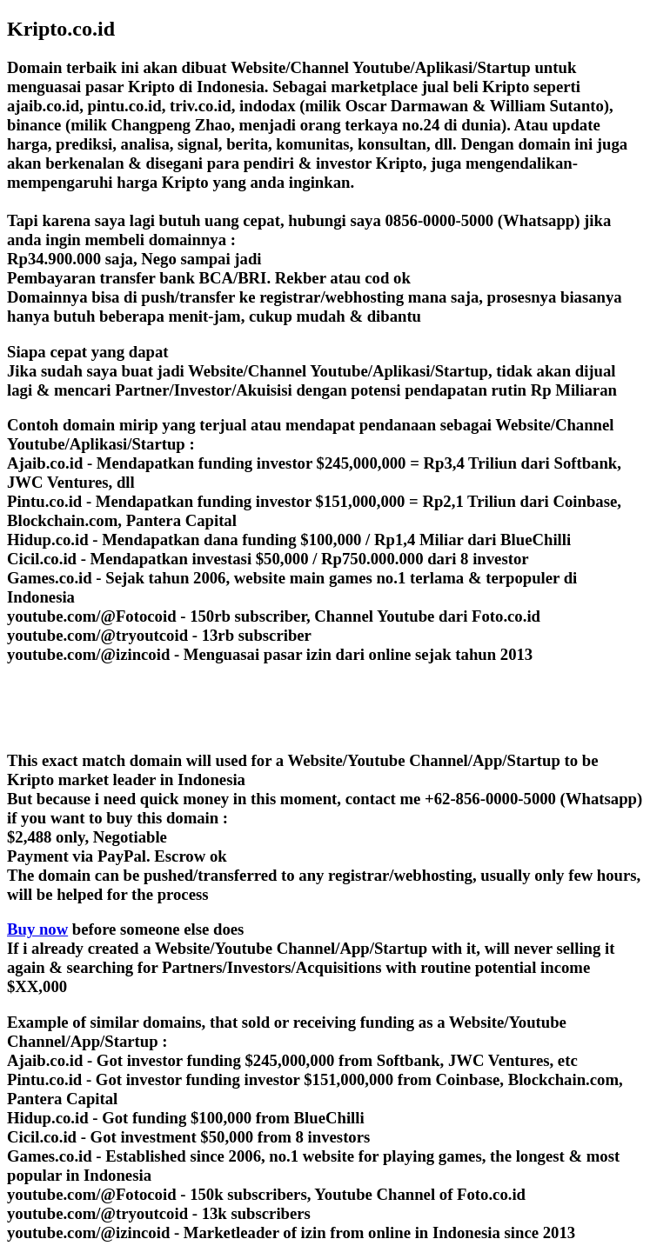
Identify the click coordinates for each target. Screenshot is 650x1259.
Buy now (37, 929)
